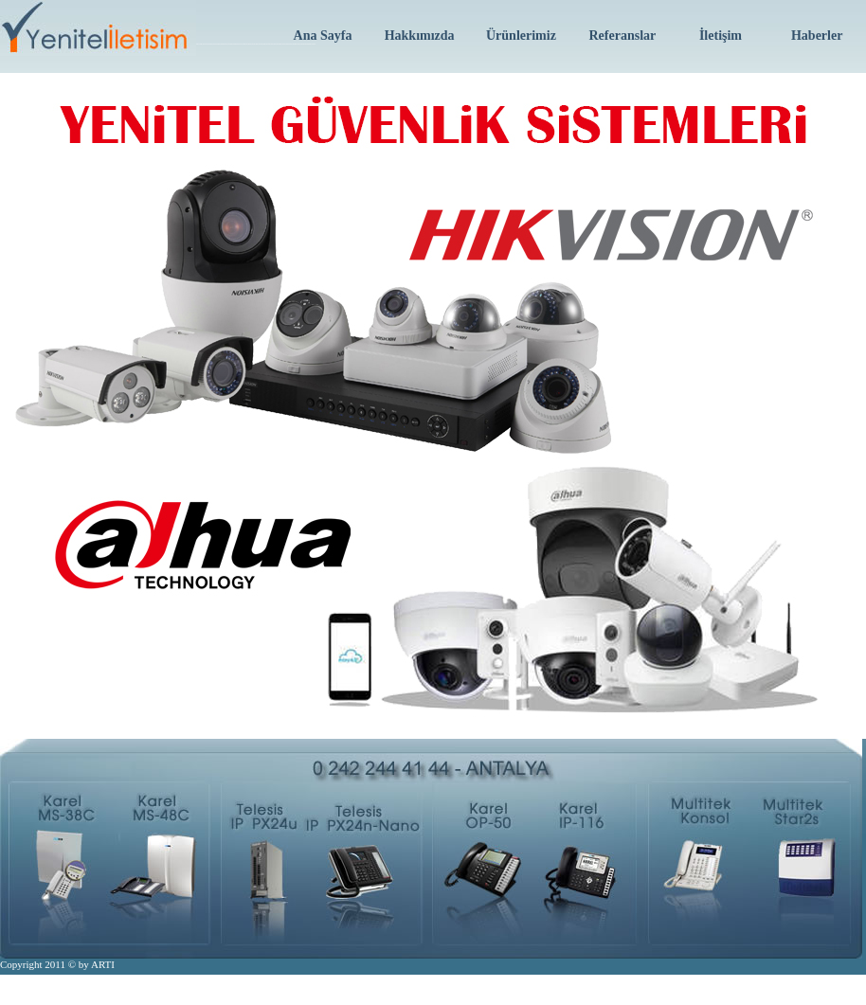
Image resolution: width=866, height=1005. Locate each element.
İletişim (720, 35)
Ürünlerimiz (521, 35)
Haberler (816, 35)
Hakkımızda (420, 35)
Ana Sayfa (323, 35)
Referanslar (622, 35)
